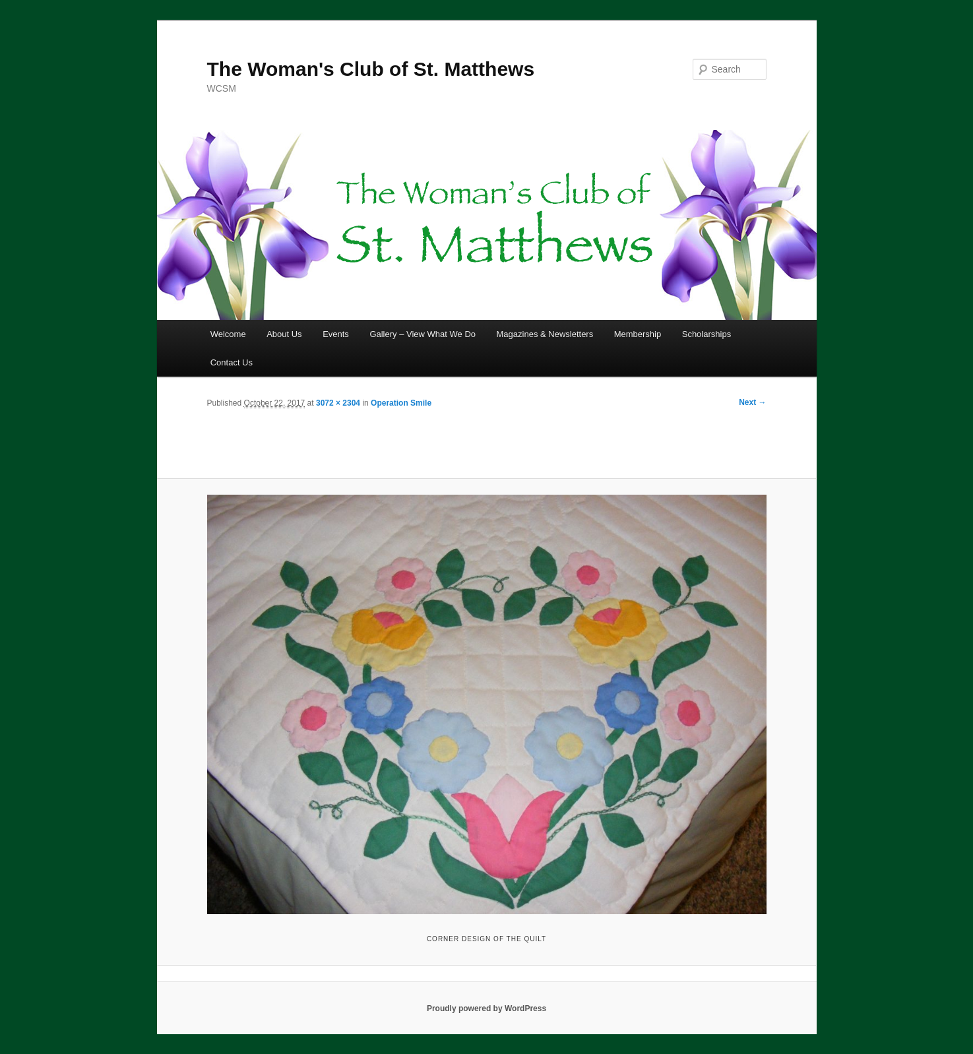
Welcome (228, 334)
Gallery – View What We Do (422, 334)
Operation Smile (401, 403)
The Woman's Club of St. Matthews (371, 69)
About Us (284, 334)
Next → (752, 402)
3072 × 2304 (338, 403)
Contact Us (231, 362)
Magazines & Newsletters (545, 334)
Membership (638, 334)
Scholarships (706, 334)
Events (336, 334)
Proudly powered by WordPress (486, 1008)
